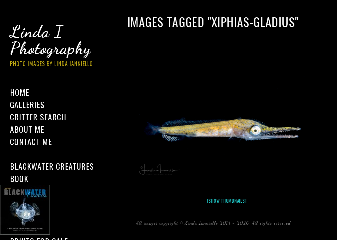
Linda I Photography (56, 46)
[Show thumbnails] (227, 200)
